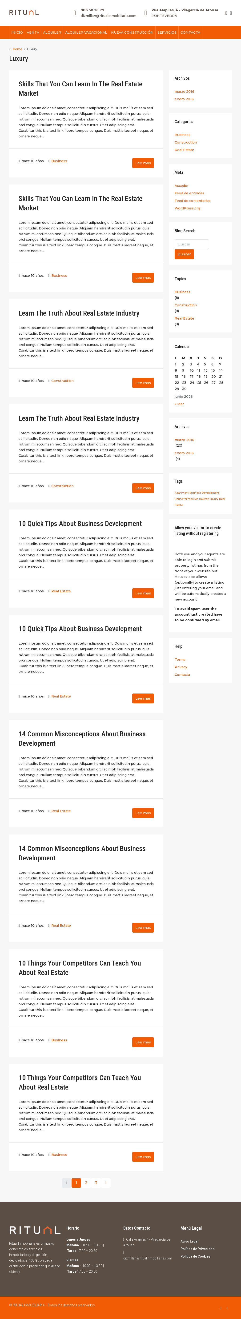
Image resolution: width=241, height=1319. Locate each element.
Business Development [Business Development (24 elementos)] (204, 492)
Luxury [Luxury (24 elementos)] (214, 498)
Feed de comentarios (193, 200)
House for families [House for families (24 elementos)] (186, 498)
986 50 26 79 (92, 10)
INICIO (17, 32)
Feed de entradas (189, 193)
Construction (62, 380)
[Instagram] (228, 1308)
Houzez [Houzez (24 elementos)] (204, 498)
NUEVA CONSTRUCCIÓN (132, 32)
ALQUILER (52, 32)
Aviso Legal (189, 1241)
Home (18, 49)
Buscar (184, 254)
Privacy (181, 667)
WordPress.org (187, 208)
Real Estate (61, 591)
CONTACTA (190, 32)
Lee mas (143, 162)
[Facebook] (221, 1308)
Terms (180, 659)
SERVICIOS (167, 32)
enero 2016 (184, 99)
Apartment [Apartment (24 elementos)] (182, 492)
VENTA (33, 32)
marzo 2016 (184, 91)
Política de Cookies (195, 1256)
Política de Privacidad (198, 1249)
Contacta (182, 674)
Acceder (182, 185)
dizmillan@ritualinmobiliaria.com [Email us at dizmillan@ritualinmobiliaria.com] (147, 1258)
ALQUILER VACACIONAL (86, 32)
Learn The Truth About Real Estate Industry (79, 313)
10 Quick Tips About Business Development (80, 523)
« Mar (179, 404)
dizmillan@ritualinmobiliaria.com (108, 16)
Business (59, 161)
